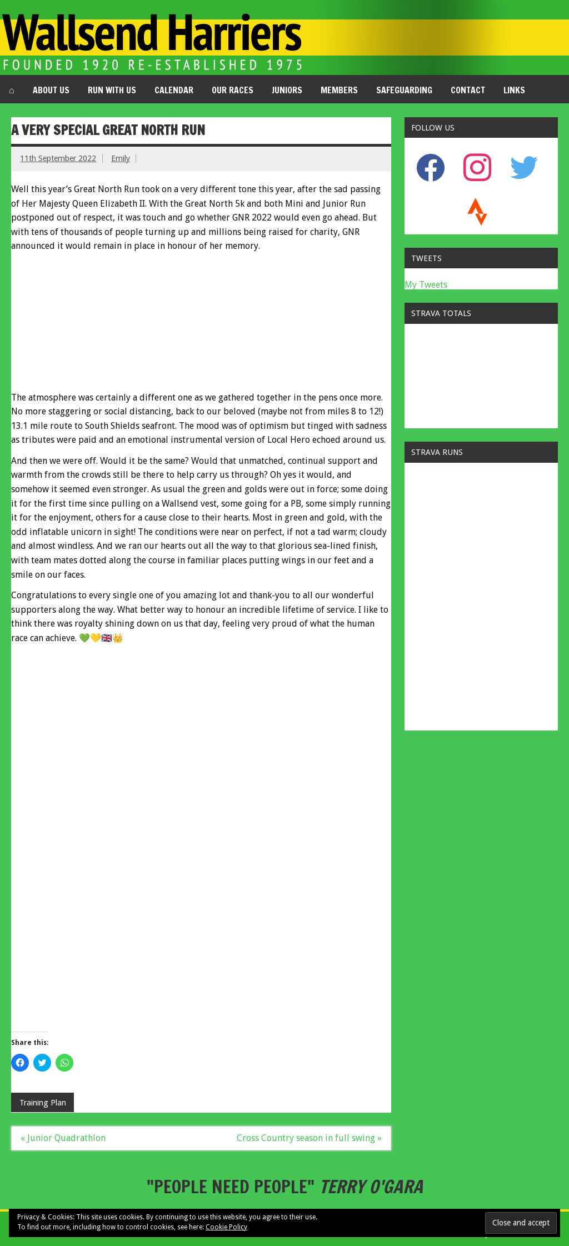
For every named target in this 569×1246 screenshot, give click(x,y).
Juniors (287, 90)
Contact (468, 90)
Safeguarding (404, 90)
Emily (120, 158)
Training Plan (42, 1102)
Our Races (232, 90)
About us (51, 90)
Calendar (173, 90)
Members (339, 90)
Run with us (112, 90)
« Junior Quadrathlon (63, 1138)
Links (514, 90)
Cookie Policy (226, 1227)
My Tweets (426, 284)
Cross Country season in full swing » (309, 1138)
